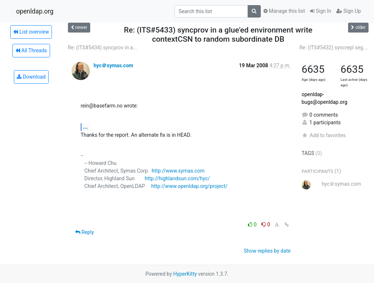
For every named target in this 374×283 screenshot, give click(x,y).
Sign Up (348, 11)
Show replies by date (267, 251)
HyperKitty (185, 274)
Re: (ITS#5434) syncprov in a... (102, 47)
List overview (31, 32)
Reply (84, 232)
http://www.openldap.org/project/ (189, 186)
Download (31, 77)
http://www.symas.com (178, 171)
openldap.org (34, 11)
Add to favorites (324, 135)
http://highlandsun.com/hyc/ (177, 178)
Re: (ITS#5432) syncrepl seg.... (334, 47)
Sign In (320, 11)
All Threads (31, 50)
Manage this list (284, 11)
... (85, 126)
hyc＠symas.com (113, 65)
